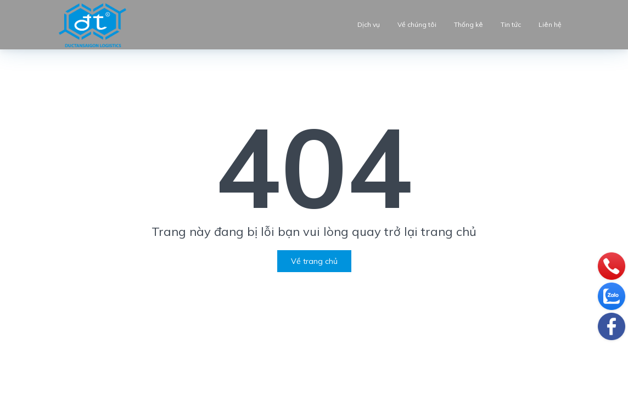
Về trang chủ (314, 261)
